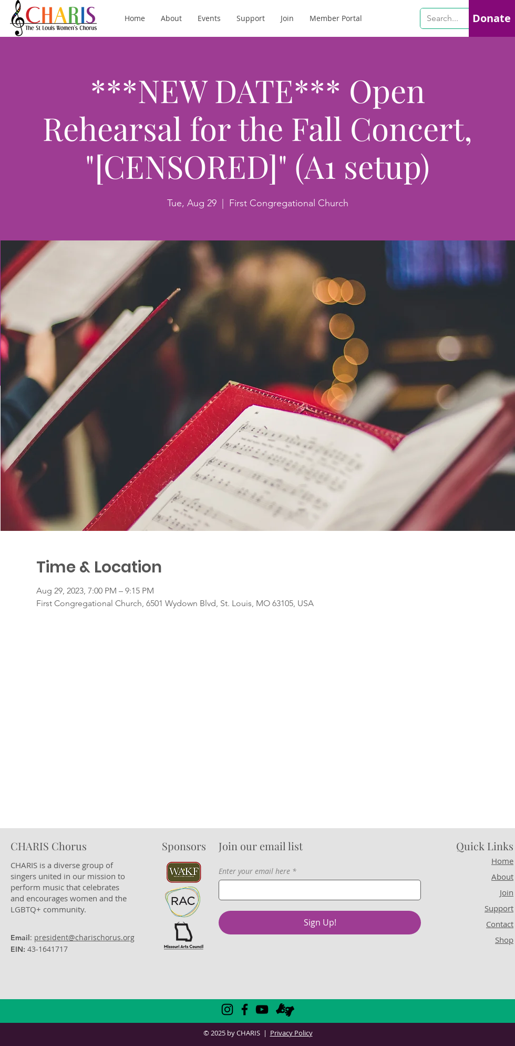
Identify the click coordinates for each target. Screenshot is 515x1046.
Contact (499, 924)
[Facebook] (244, 1009)
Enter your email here (254, 871)
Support (499, 908)
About (502, 876)
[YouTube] (262, 1009)
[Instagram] (227, 1009)
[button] (336, 18)
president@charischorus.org (84, 937)
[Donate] (491, 18)
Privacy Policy (291, 1033)
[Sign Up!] (320, 922)
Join (506, 892)
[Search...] (443, 18)
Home (502, 861)
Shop (504, 939)
